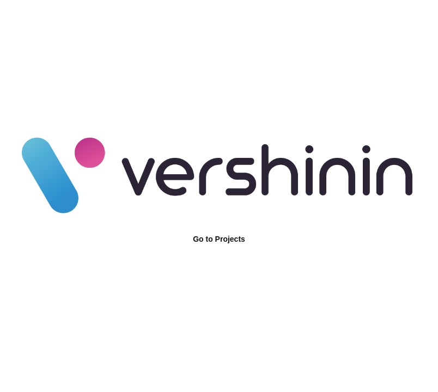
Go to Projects (219, 239)
